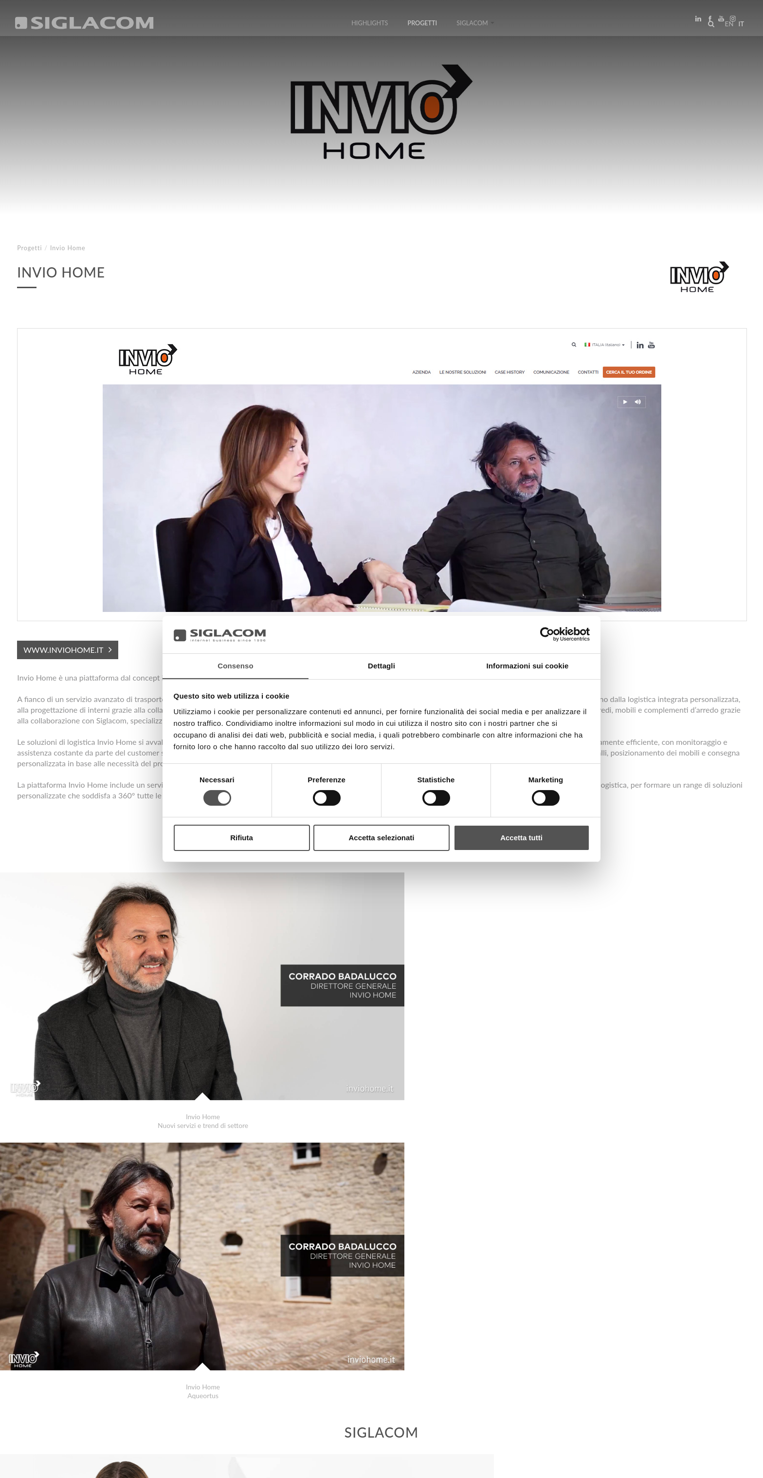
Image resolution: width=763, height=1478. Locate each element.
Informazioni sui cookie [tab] (528, 665)
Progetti (422, 25)
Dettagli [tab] (381, 665)
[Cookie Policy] (89, 1463)
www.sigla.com (720, 1464)
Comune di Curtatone (68, 1337)
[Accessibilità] (231, 1463)
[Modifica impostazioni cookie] (161, 1463)
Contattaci (218, 1382)
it (739, 26)
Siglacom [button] (475, 25)
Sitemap (103, 1382)
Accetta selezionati (381, 837)
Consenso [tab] (235, 665)
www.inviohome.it (63, 649)
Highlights (369, 25)
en (727, 26)
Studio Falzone (58, 1346)
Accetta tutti (521, 837)
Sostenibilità (158, 1382)
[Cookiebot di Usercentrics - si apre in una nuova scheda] (547, 634)
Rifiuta (241, 837)
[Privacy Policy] (40, 1463)
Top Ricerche (48, 1382)
